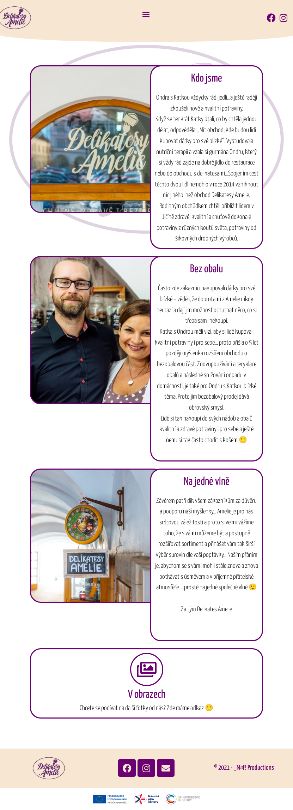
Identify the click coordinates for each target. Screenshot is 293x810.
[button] (146, 14)
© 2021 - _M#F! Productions (244, 767)
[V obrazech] (146, 669)
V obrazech (146, 694)
